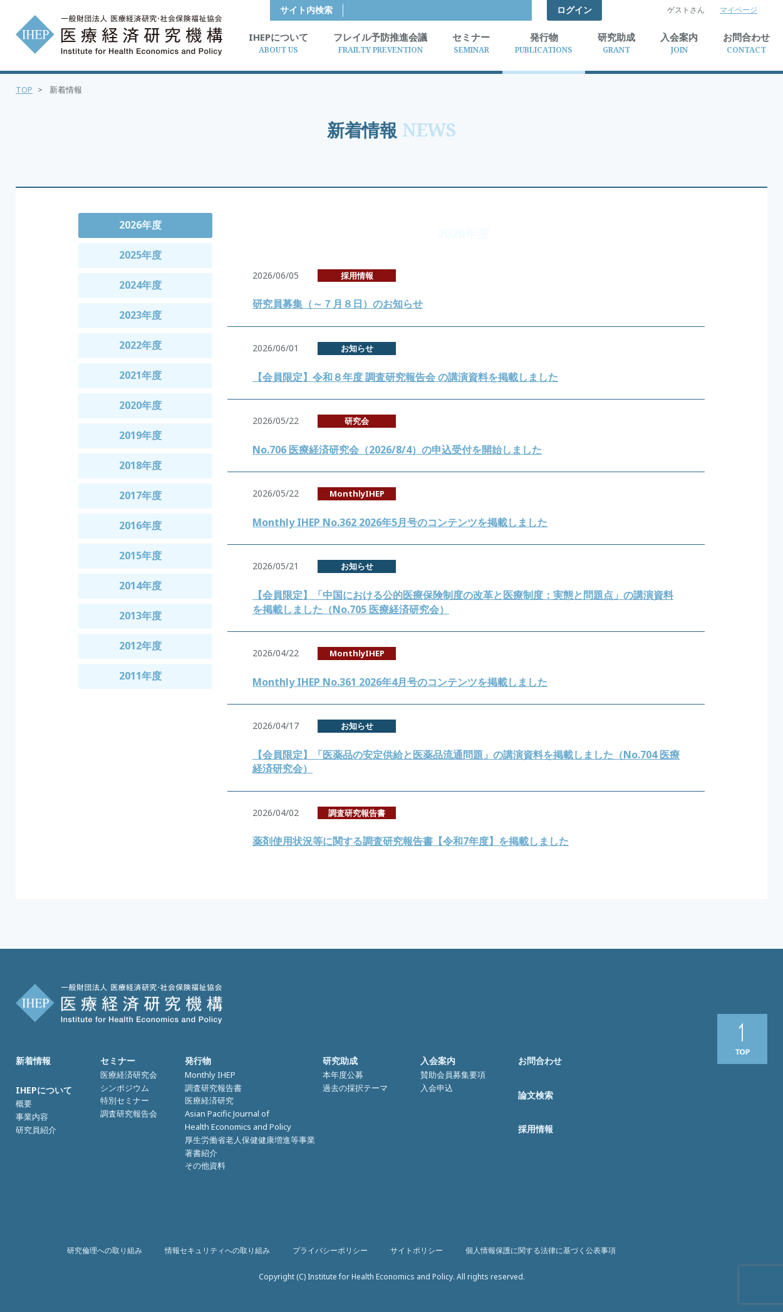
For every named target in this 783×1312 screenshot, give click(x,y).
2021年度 (140, 375)
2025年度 (140, 255)
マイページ (738, 9)
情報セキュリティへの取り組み (217, 1250)
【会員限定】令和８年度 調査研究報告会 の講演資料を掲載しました (405, 377)
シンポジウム (124, 1087)
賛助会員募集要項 (452, 1074)
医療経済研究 (209, 1100)
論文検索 (535, 1095)
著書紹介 (201, 1153)
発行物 (198, 1061)
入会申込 (436, 1087)
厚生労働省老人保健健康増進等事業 (250, 1139)
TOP (24, 89)
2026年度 (140, 225)
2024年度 (140, 285)
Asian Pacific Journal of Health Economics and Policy (238, 1120)
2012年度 (140, 646)
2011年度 (140, 676)
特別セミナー (124, 1100)
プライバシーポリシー (330, 1250)
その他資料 (205, 1165)
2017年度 (140, 495)
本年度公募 (343, 1074)
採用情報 (535, 1129)
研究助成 (340, 1061)
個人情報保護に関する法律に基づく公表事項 (540, 1250)
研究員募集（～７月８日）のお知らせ (337, 304)
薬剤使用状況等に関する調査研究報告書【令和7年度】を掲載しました (410, 841)
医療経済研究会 (128, 1074)
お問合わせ (540, 1061)
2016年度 (140, 525)
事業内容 (32, 1116)
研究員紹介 (36, 1129)
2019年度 (140, 435)
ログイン (574, 10)
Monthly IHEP (210, 1074)
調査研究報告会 (128, 1113)
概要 (24, 1103)
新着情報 (33, 1061)
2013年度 (140, 615)
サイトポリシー (416, 1250)
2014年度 (140, 585)
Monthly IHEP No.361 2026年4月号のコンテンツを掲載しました (399, 682)
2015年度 (140, 555)
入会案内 (437, 1061)
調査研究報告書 (213, 1087)
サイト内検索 (495, 10)
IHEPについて (44, 1090)
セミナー (117, 1061)
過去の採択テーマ (355, 1087)
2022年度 (140, 345)
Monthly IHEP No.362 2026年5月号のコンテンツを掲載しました (399, 522)
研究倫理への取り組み (104, 1250)
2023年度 (140, 315)
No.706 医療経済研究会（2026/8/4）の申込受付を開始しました (397, 450)
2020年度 (140, 405)
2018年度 (140, 465)
